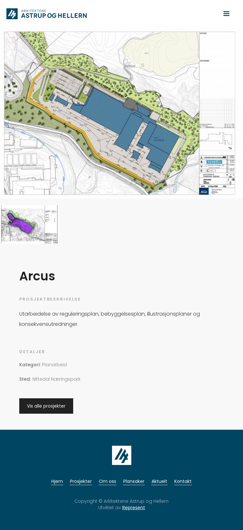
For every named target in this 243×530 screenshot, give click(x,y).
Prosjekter (81, 481)
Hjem (57, 481)
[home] (45, 14)
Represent (133, 507)
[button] (226, 13)
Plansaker (133, 481)
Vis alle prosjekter (46, 406)
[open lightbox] (121, 115)
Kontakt (183, 481)
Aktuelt (159, 481)
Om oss (107, 481)
